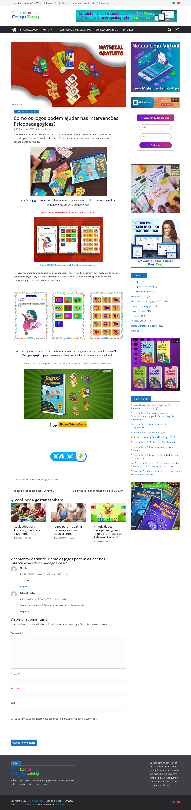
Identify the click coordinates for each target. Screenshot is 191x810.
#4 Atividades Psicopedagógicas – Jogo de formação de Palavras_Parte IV (108, 532)
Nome (15, 674)
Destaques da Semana (142, 286)
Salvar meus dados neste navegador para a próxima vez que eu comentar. (56, 718)
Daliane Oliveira (44, 129)
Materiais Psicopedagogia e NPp (146, 301)
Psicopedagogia (29, 29)
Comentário (18, 633)
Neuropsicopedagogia (141, 306)
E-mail (15, 688)
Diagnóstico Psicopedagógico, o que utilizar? (99, 490)
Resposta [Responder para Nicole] (24, 586)
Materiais (48, 29)
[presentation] (31, 732)
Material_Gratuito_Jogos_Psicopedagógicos (33, 479)
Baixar (56, 479)
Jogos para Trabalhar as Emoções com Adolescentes (68, 530)
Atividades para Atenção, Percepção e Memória (27, 530)
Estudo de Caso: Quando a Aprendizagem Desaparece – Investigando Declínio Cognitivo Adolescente (153, 416)
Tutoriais (128, 29)
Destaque (135, 281)
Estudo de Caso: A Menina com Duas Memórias (154, 442)
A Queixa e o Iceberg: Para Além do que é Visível (154, 437)
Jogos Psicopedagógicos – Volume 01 (33, 490)
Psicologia (136, 316)
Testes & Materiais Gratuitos (74, 29)
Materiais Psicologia (140, 296)
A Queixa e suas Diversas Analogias (148, 432)
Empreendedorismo (107, 29)
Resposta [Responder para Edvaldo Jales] (24, 611)
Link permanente (59, 574)
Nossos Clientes (138, 311)
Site (13, 702)
